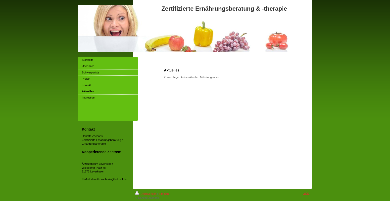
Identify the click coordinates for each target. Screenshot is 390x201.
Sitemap (164, 193)
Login (306, 193)
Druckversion (146, 193)
